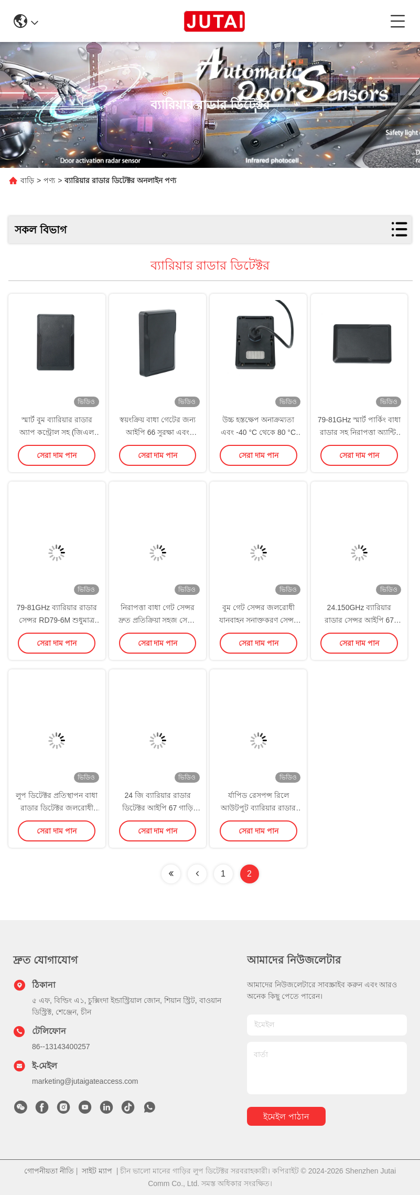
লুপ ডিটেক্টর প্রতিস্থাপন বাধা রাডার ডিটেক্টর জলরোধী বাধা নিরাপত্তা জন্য (57, 808)
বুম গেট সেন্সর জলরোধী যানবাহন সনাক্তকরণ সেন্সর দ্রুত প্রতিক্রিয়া (258, 620)
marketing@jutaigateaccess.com (85, 1081)
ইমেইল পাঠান (286, 1116)
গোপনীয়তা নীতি (49, 1171)
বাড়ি (27, 180)
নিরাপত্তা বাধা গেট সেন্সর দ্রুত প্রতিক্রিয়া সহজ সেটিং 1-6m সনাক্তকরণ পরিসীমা (158, 620)
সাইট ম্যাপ (97, 1171)
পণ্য (49, 180)
